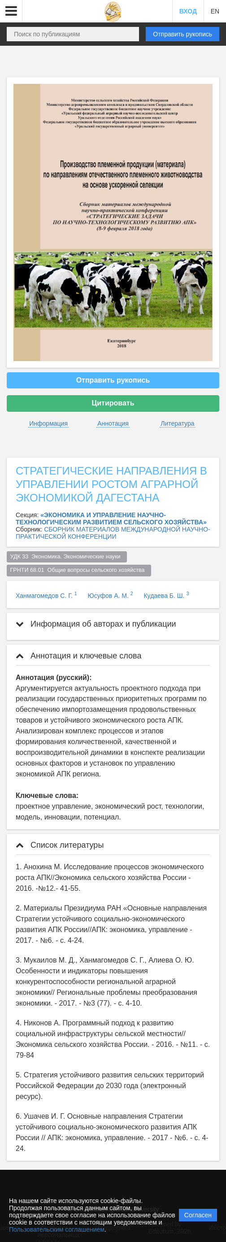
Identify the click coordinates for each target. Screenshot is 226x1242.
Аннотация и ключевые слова (78, 655)
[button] (11, 11)
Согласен (198, 1215)
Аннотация (113, 423)
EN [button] (215, 11)
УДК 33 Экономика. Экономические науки (67, 556)
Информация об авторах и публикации (96, 623)
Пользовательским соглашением (56, 1229)
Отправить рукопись (182, 34)
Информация (48, 423)
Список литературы (60, 845)
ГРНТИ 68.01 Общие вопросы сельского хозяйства (79, 570)
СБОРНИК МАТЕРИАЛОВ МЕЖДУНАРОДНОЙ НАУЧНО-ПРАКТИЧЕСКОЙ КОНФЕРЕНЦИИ (113, 533)
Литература (177, 423)
